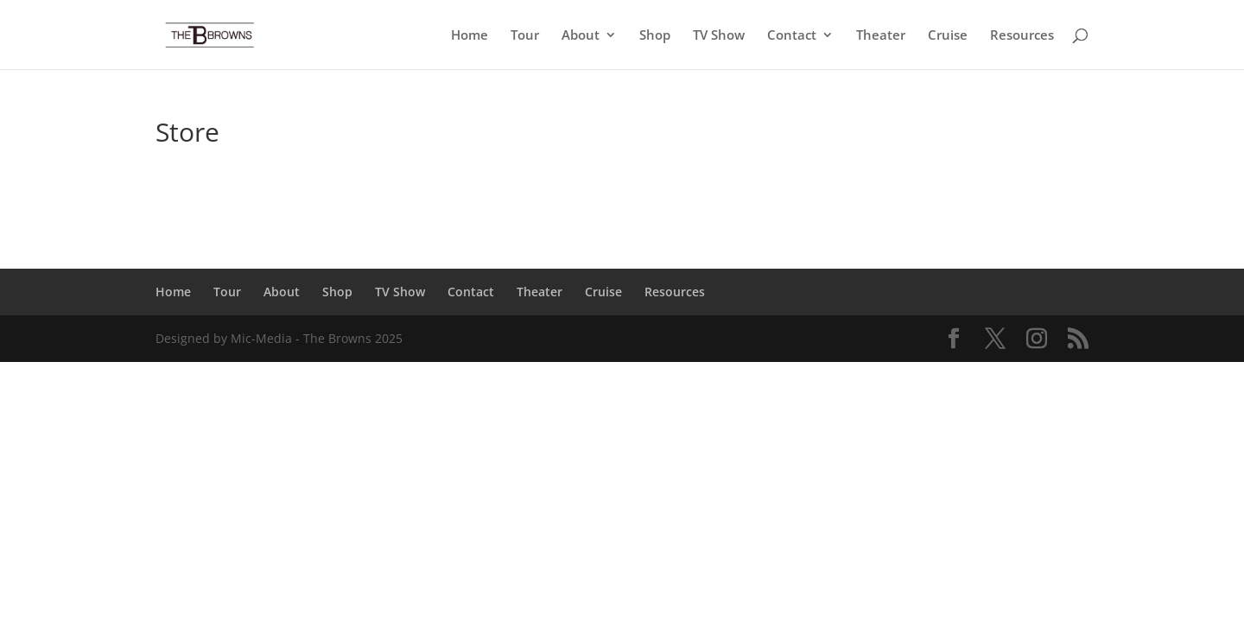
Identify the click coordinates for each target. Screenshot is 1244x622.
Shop (654, 36)
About (581, 36)
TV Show (719, 36)
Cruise (948, 36)
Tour (525, 36)
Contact (791, 36)
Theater (880, 36)
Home (469, 36)
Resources (1022, 36)
